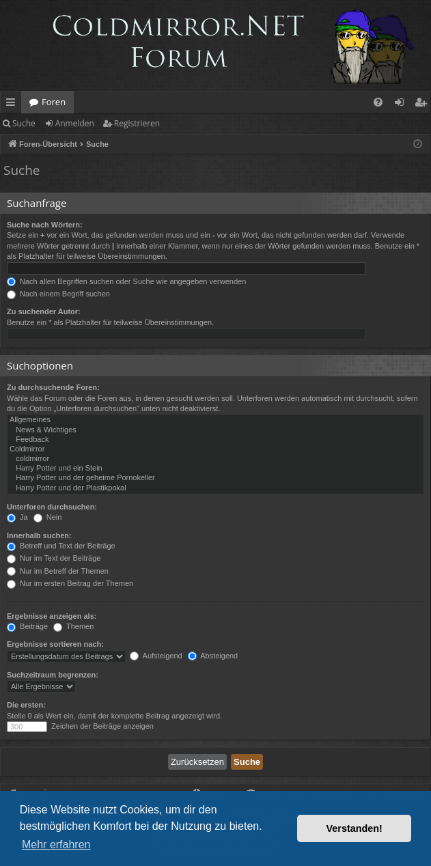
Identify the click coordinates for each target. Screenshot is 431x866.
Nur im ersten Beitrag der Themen (70, 583)
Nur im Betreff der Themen (58, 571)
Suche (24, 123)
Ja (17, 517)
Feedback (215, 440)
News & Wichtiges (215, 430)
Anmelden (74, 123)
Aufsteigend (156, 656)
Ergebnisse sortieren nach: (55, 644)
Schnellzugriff (13, 104)
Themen (73, 626)
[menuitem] (378, 102)
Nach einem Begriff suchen (58, 294)
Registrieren (137, 123)
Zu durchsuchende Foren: (53, 387)
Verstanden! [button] (354, 828)
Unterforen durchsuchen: (52, 507)
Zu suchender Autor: (44, 311)
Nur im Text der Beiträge (53, 558)
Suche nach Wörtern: (45, 225)
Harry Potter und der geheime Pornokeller (215, 478)
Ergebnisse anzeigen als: (51, 616)
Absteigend (213, 656)
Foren (54, 102)
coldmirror (215, 459)
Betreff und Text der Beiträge (61, 546)
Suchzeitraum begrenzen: (52, 675)
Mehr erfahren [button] (56, 844)
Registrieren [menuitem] (423, 104)
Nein (47, 517)
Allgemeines (215, 420)
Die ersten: (26, 705)
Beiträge (27, 626)
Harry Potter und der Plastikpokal (215, 488)
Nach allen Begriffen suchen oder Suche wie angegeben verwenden (126, 281)
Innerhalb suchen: (39, 535)
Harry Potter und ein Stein (215, 468)
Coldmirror (215, 449)
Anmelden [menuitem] (403, 104)
